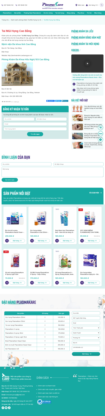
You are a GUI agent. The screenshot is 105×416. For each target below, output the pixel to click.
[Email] (35, 124)
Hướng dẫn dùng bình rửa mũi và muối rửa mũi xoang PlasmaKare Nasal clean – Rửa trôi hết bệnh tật (87, 77)
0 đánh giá (15, 101)
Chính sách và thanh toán (46, 386)
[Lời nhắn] (86, 348)
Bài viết (79, 100)
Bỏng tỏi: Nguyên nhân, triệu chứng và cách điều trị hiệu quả (93, 117)
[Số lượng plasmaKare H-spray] (45, 329)
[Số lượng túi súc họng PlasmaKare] (45, 325)
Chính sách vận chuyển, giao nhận (50, 389)
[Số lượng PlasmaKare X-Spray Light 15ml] (45, 336)
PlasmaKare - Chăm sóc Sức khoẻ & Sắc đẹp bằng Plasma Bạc (88, 378)
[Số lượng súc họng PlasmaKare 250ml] (45, 317)
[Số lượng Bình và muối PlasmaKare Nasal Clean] (45, 344)
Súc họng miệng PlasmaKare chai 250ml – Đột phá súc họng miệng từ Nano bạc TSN (39, 233)
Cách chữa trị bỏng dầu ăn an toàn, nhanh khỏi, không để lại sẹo (93, 145)
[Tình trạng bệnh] (35, 129)
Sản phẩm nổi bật (16, 193)
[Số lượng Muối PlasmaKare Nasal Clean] (45, 340)
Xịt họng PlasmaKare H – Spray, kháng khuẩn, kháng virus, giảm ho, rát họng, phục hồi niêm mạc (64, 275)
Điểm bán (81, 5)
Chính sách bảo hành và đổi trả (48, 393)
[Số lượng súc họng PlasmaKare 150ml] (45, 321)
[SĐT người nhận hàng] (86, 318)
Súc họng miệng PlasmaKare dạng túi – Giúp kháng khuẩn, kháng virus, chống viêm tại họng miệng (89, 275)
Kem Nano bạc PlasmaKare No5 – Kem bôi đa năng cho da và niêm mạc (64, 232)
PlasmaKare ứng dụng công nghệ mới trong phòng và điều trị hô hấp (89, 84)
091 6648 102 (22, 5)
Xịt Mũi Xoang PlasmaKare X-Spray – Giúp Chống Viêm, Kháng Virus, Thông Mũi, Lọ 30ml (39, 275)
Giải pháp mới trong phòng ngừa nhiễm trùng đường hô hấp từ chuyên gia (88, 90)
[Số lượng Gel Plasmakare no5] (45, 348)
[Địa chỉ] (86, 343)
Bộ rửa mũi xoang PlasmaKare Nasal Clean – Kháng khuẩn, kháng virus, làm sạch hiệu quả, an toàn (14, 233)
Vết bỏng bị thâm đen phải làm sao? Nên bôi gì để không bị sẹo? (93, 126)
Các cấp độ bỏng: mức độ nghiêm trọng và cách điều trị (93, 108)
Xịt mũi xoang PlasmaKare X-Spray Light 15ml (14, 273)
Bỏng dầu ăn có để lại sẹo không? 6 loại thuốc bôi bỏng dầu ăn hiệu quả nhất (93, 135)
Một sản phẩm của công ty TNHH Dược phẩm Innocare (21, 378)
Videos (75, 50)
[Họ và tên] (18, 119)
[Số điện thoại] (51, 119)
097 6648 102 (8, 5)
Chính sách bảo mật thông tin (48, 397)
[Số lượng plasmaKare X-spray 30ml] (45, 332)
